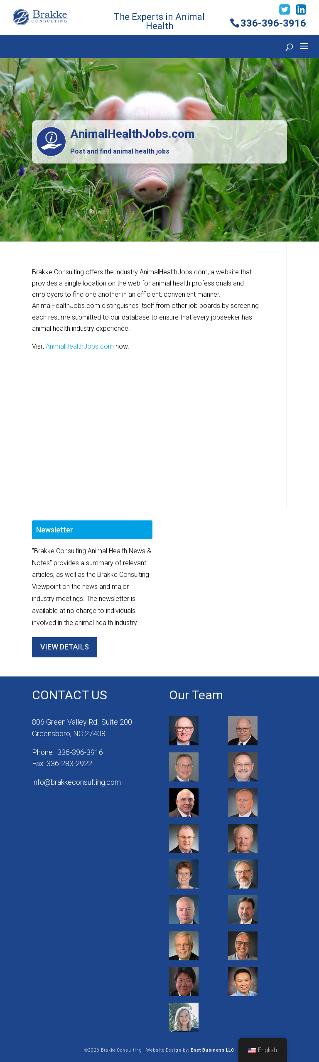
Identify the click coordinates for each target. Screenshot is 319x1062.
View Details (64, 646)
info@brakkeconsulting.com (76, 782)
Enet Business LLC (212, 1050)
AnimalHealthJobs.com (80, 346)
